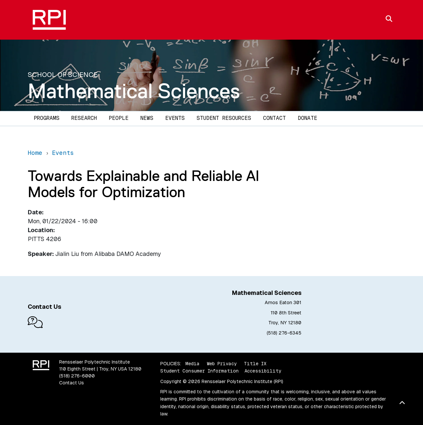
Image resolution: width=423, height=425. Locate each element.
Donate (307, 118)
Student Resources (224, 118)
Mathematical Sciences (134, 90)
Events (175, 118)
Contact (274, 118)
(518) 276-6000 (77, 376)
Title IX (255, 364)
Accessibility (263, 371)
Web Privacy (222, 364)
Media (192, 364)
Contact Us (71, 383)
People (119, 118)
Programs (46, 118)
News (146, 118)
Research (84, 118)
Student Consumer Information (199, 371)
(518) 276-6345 (284, 333)
